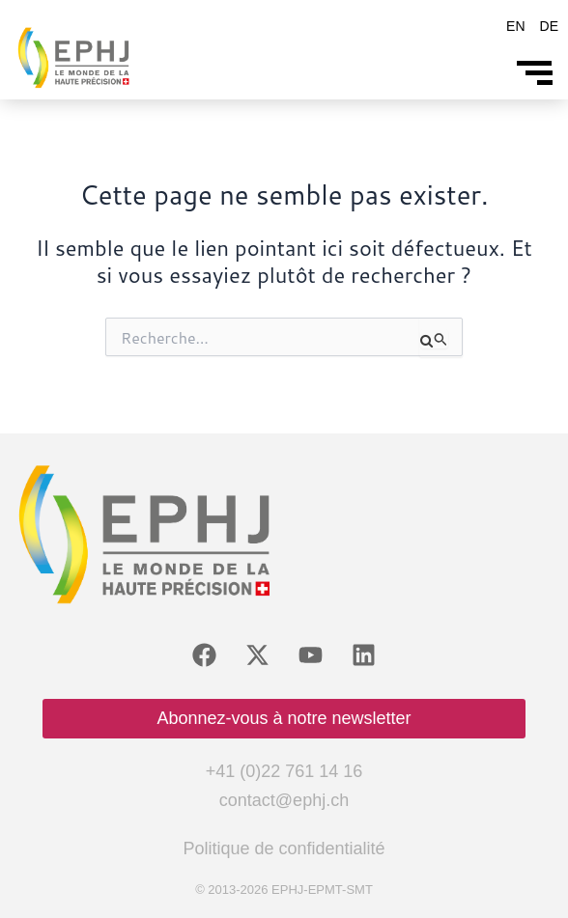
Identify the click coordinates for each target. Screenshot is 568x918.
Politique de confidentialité (283, 848)
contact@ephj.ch (284, 800)
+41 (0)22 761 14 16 (284, 771)
